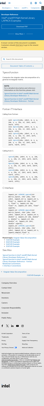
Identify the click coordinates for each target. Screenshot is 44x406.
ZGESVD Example (13, 246)
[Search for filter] (22, 59)
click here (19, 45)
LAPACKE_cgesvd (24, 226)
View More (20, 34)
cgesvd (15, 133)
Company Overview (9, 283)
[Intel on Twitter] (7, 326)
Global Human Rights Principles (17, 364)
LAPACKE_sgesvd (24, 194)
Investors (5, 298)
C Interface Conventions (12, 266)
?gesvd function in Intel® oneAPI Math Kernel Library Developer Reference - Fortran (21, 100)
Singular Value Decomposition (24, 238)
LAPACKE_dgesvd (24, 210)
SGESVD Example (13, 244)
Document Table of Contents (21, 66)
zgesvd (15, 140)
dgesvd (15, 127)
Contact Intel (6, 288)
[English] (35, 3)
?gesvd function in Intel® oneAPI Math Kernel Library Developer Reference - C (21, 95)
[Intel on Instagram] (22, 326)
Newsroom (6, 293)
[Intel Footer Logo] (6, 386)
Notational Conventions (11, 264)
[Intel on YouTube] (17, 326)
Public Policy (6, 318)
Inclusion (5, 313)
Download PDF (22, 27)
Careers (4, 303)
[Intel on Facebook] (2, 326)
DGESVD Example (13, 242)
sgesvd (15, 120)
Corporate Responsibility (11, 308)
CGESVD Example (13, 240)
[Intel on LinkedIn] (12, 326)
